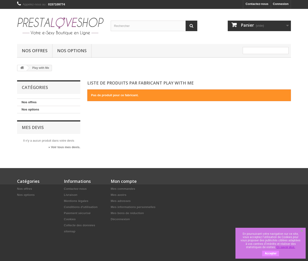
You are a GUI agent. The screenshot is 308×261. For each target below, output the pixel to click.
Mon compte (124, 181)
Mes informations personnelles (133, 207)
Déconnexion (120, 219)
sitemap (69, 231)
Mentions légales (76, 201)
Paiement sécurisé (77, 213)
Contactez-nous (257, 4)
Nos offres (35, 50)
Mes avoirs (118, 195)
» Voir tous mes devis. (64, 147)
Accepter (270, 253)
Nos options (72, 50)
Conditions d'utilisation (81, 207)
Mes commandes (123, 189)
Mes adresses (121, 201)
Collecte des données (79, 225)
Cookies (70, 219)
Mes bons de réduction (127, 213)
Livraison (70, 195)
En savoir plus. (285, 247)
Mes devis (33, 127)
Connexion (281, 4)
